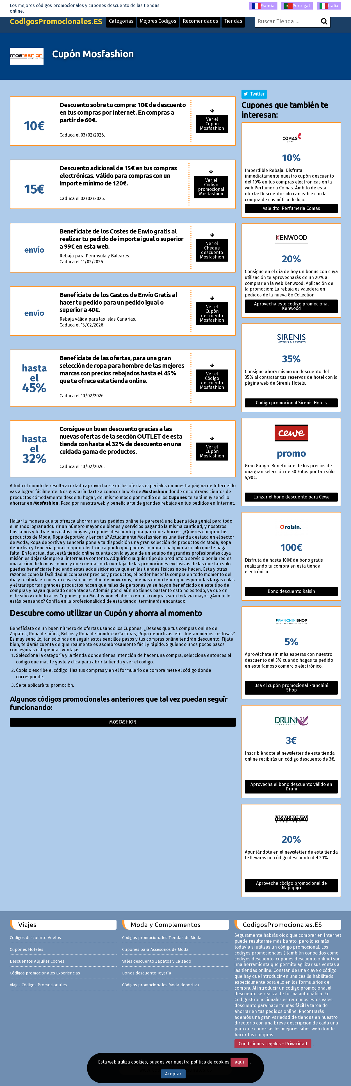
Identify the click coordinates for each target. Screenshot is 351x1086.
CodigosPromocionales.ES (58, 23)
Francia (263, 6)
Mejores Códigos (165, 23)
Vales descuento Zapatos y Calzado (156, 961)
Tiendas (243, 23)
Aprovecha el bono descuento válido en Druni (291, 787)
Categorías (126, 23)
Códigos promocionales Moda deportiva (160, 984)
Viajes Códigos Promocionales (38, 984)
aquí (239, 1062)
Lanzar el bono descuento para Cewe (291, 497)
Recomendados (208, 23)
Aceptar (173, 1073)
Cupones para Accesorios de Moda (155, 949)
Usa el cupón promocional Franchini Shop (291, 688)
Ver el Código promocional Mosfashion (211, 187)
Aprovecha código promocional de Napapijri (291, 885)
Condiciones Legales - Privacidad (273, 1043)
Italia (329, 6)
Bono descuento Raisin (291, 591)
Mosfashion (122, 722)
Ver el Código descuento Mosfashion (212, 380)
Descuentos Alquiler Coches (37, 961)
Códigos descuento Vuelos (35, 937)
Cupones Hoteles (26, 949)
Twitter (254, 94)
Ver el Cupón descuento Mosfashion (212, 313)
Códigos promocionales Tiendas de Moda (162, 937)
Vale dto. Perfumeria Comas (291, 208)
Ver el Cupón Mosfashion (212, 124)
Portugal (297, 6)
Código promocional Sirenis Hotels (291, 402)
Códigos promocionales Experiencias (45, 973)
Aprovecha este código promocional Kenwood (291, 306)
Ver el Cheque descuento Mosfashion (212, 250)
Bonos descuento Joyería (146, 973)
